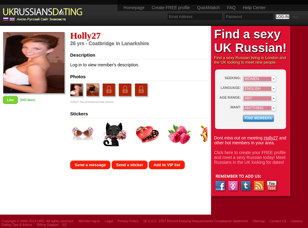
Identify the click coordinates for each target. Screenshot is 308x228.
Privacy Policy (127, 221)
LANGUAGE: (230, 87)
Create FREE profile (171, 7)
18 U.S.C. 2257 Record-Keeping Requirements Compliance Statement (195, 221)
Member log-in (89, 221)
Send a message (90, 165)
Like (10, 100)
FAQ (231, 7)
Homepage (134, 7)
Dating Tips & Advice (17, 224)
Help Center (254, 7)
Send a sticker (129, 165)
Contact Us (278, 221)
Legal (109, 221)
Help (296, 17)
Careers (297, 221)
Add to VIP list (166, 165)
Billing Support (48, 224)
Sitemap (258, 221)
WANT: (235, 107)
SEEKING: (233, 78)
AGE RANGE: (230, 97)
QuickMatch (208, 7)
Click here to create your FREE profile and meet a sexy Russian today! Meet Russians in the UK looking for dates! (250, 157)
